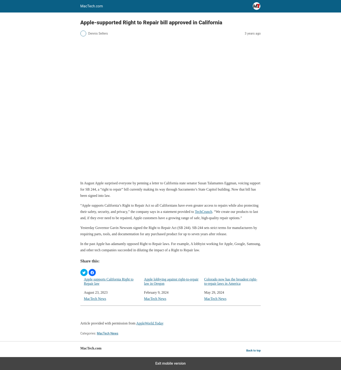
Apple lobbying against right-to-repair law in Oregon (171, 281)
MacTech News (95, 299)
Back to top (253, 350)
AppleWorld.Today (149, 323)
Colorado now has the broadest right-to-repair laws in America (230, 281)
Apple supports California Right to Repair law (109, 281)
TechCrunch (203, 212)
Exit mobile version (170, 363)
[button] (84, 272)
